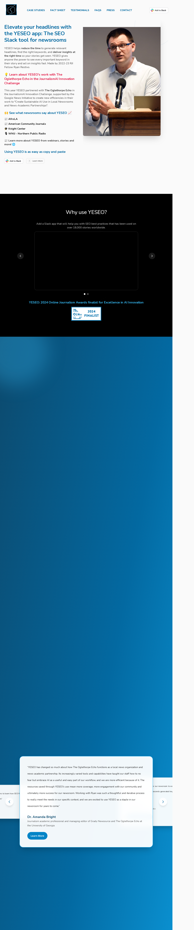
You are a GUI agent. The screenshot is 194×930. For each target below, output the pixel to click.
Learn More (37, 835)
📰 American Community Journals (25, 124)
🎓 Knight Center (14, 129)
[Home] (11, 10)
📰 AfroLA (11, 119)
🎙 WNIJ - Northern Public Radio (25, 133)
